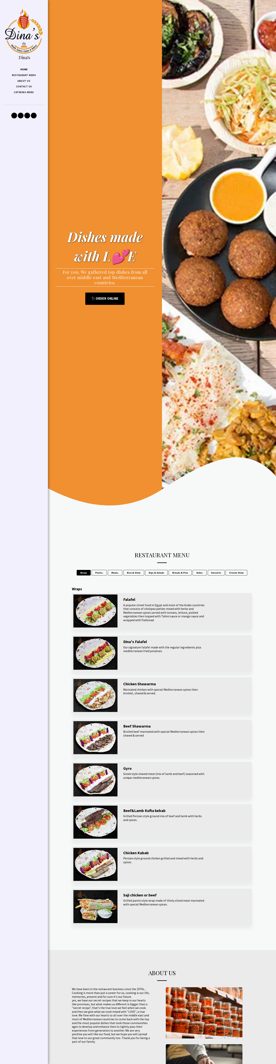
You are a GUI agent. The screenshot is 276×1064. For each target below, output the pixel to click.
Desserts (216, 572)
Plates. (99, 572)
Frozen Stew (236, 572)
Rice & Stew (133, 572)
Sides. (199, 572)
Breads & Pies (180, 572)
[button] (14, 115)
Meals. (115, 572)
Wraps (83, 572)
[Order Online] (105, 299)
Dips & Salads (156, 572)
